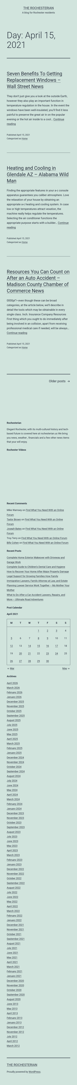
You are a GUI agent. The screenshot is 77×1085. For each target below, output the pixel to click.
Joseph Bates (14, 528)
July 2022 (12, 892)
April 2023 (12, 850)
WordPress (34, 1071)
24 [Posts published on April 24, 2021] (56, 653)
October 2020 (14, 990)
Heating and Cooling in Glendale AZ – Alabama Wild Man (38, 174)
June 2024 (12, 785)
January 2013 (14, 1022)
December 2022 (15, 869)
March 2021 (13, 966)
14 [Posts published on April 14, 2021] (29, 645)
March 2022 (13, 911)
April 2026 (12, 683)
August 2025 (14, 720)
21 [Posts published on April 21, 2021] (29, 653)
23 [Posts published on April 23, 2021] (47, 653)
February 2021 (14, 971)
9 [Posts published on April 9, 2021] (47, 638)
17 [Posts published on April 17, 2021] (56, 645)
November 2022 (15, 873)
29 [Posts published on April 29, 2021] (38, 661)
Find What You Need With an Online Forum (44, 538)
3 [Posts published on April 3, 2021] (56, 630)
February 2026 (14, 692)
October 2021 (14, 934)
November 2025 (15, 706)
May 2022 (12, 901)
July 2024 (12, 780)
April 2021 (12, 962)
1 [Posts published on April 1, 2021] (38, 630)
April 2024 (12, 794)
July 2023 (12, 836)
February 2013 (14, 1017)
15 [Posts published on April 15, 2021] (38, 645)
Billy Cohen (13, 542)
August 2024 (14, 776)
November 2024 (15, 762)
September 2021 (16, 938)
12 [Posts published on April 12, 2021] (11, 645)
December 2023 (15, 813)
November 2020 (15, 985)
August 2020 (14, 999)
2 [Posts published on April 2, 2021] (47, 630)
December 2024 (15, 757)
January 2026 (14, 697)
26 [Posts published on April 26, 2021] (11, 661)
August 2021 (14, 943)
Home (24, 138)
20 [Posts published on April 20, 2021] (20, 653)
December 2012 (15, 1027)
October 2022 (14, 878)
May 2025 (12, 734)
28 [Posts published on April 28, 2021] (29, 661)
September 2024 (16, 771)
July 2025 (12, 724)
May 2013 (12, 1008)
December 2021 (15, 924)
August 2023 (14, 831)
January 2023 (14, 864)
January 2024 (14, 808)
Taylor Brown (14, 519)
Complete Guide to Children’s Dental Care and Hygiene (36, 566)
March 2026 (13, 687)
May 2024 (12, 790)
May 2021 (12, 957)
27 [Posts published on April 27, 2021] (20, 661)
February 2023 (14, 859)
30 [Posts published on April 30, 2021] (47, 661)
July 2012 (12, 1036)
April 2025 (12, 738)
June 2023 (12, 841)
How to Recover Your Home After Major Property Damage (38, 571)
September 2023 (16, 827)
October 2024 (14, 766)
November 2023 (15, 817)
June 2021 (12, 952)
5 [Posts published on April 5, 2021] (11, 638)
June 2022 (12, 897)
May (66, 668)
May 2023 (12, 845)
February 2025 (14, 748)
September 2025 (16, 715)
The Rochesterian (38, 8)
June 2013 (12, 1003)
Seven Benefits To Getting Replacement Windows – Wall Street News (34, 80)
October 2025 (14, 711)
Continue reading (17, 333)
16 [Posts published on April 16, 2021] (47, 645)
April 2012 (12, 1041)
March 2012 (13, 1045)
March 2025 (13, 743)
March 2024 (13, 799)
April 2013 (12, 1013)
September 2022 (16, 883)
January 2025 (14, 752)
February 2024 (14, 803)
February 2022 (14, 915)
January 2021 (14, 976)
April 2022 (12, 906)
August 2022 (14, 887)
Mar (10, 668)
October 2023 (14, 822)
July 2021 (12, 948)
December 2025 (15, 701)
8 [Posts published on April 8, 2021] (38, 638)
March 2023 (13, 855)
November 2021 (15, 929)
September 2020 (16, 994)
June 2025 (12, 729)
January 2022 (14, 920)
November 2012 (15, 1031)
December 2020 (15, 980)
